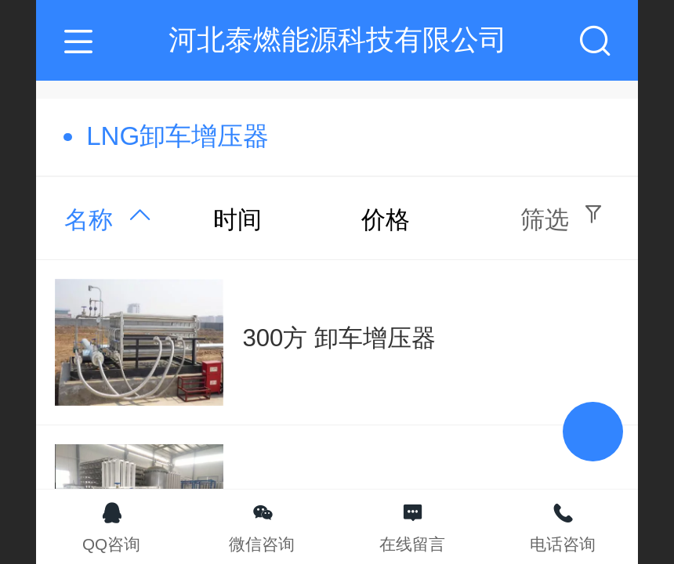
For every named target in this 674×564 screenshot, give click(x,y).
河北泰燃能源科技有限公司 (337, 40)
